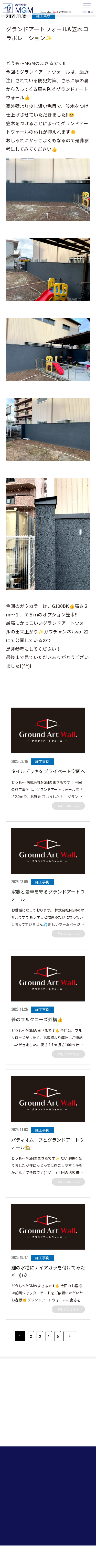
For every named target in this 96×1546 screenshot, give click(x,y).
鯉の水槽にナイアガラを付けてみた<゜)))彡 (48, 1271)
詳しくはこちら (68, 806)
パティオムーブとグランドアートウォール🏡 (47, 1143)
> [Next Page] (70, 1336)
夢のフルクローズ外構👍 (37, 1019)
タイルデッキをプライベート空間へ (48, 771)
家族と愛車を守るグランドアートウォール (48, 895)
